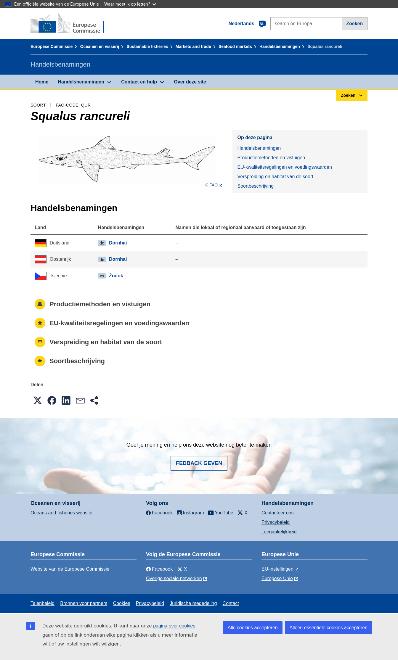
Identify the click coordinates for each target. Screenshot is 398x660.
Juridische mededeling (193, 603)
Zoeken (354, 23)
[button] (38, 400)
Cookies (121, 603)
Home (41, 81)
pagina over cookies (174, 625)
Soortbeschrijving (255, 186)
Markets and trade (193, 46)
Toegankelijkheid (278, 531)
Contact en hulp (139, 81)
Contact (231, 603)
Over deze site (190, 81)
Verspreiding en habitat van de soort (275, 176)
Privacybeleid (275, 522)
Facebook (159, 569)
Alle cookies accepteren (253, 627)
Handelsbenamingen (279, 46)
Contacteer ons (277, 512)
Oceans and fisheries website (61, 512)
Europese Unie (277, 578)
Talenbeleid (42, 603)
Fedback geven (199, 463)
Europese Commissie (52, 46)
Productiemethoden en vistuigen (271, 157)
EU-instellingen (277, 569)
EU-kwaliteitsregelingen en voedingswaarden (284, 167)
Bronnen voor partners (83, 603)
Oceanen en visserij (99, 46)
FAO (213, 185)
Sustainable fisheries (147, 46)
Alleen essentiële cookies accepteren (328, 627)
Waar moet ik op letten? (130, 4)
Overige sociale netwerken (174, 578)
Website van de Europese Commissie (70, 569)
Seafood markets (235, 46)
